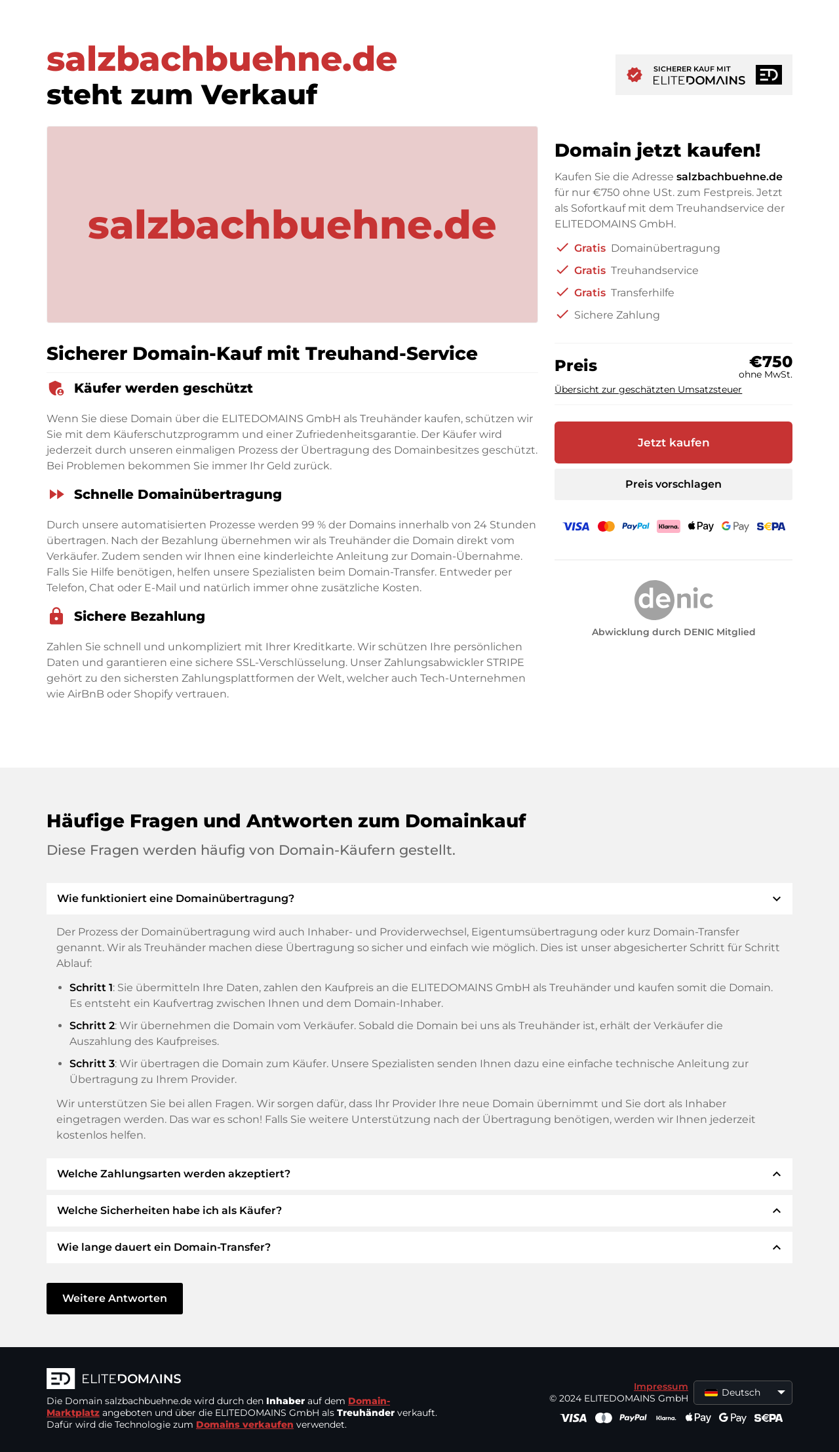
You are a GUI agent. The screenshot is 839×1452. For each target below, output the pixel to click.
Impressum (661, 1386)
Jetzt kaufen (674, 442)
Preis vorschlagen (673, 484)
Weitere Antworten (114, 1298)
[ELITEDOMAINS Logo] (243, 1380)
